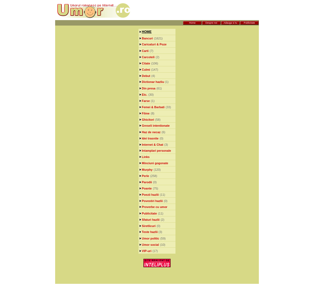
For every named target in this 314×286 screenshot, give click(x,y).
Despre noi (211, 22)
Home (192, 22)
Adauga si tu (230, 22)
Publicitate (249, 22)
